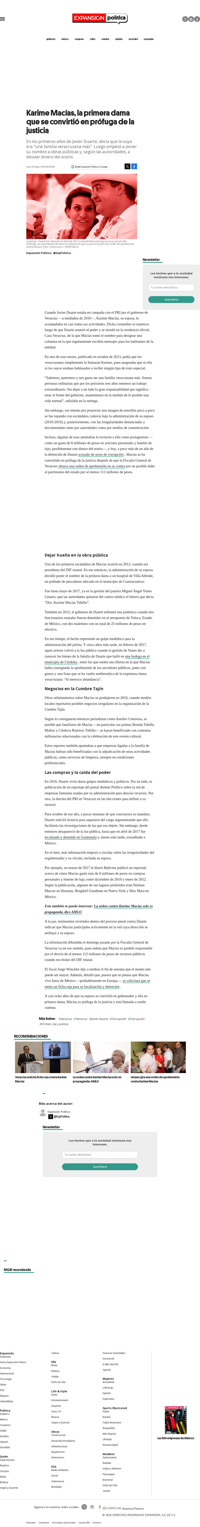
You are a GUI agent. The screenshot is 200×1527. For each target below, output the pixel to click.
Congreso (5, 1425)
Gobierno (4, 1414)
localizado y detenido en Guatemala (71, 837)
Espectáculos (7, 1460)
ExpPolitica (84, 1507)
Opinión (4, 1442)
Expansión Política (59, 1112)
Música (55, 1417)
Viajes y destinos (112, 1468)
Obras (3, 1384)
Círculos (4, 1471)
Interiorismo (57, 1457)
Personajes (109, 1474)
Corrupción (119, 1019)
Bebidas (107, 1463)
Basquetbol (109, 1428)
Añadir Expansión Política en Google (91, 167)
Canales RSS (84, 1523)
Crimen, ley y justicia (55, 1024)
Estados (4, 1436)
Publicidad (30, 1523)
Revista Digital (110, 1445)
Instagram (191, 19)
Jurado (106, 1491)
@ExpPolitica (62, 253)
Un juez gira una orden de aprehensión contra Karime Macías (154, 1079)
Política (5, 1410)
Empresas (5, 1356)
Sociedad (133, 39)
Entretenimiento (59, 1400)
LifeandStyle (6, 1401)
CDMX (92, 39)
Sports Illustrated (115, 1408)
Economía (5, 1368)
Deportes (56, 1406)
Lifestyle (107, 1439)
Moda (3, 1476)
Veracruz (66, 1019)
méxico (65, 39)
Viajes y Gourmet (9, 1488)
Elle (53, 1362)
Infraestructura (59, 1446)
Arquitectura (58, 1452)
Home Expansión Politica (13, 1362)
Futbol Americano (112, 1422)
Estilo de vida (58, 1382)
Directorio (97, 1523)
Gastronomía (109, 1457)
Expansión (7, 1353)
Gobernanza (57, 1481)
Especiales (108, 1399)
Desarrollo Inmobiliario (63, 1441)
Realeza (4, 1465)
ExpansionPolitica (99, 1507)
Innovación (108, 1358)
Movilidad (56, 1487)
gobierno (50, 39)
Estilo (54, 1394)
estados (105, 39)
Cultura (55, 1353)
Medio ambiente (59, 1470)
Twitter (185, 19)
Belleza (4, 1482)
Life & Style (59, 1391)
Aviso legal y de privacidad (64, 1523)
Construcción (58, 1435)
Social (54, 1475)
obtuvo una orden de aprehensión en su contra (91, 466)
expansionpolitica (92, 1507)
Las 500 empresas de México (175, 1438)
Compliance (44, 1523)
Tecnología (6, 1379)
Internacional (7, 1373)
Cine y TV (56, 1411)
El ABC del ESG (110, 1364)
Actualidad (108, 1382)
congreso (79, 39)
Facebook (197, 19)
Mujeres (4, 1396)
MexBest (109, 1454)
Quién (4, 1456)
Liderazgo (108, 1387)
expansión (149, 39)
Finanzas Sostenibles (114, 1353)
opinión (119, 39)
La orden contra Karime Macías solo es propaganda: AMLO (96, 1079)
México (4, 1419)
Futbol (106, 1411)
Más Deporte (109, 1434)
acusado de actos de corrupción (100, 454)
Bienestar (108, 1480)
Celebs (55, 1376)
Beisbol (106, 1417)
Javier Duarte (99, 1019)
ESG (2, 1390)
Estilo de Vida (110, 1485)
